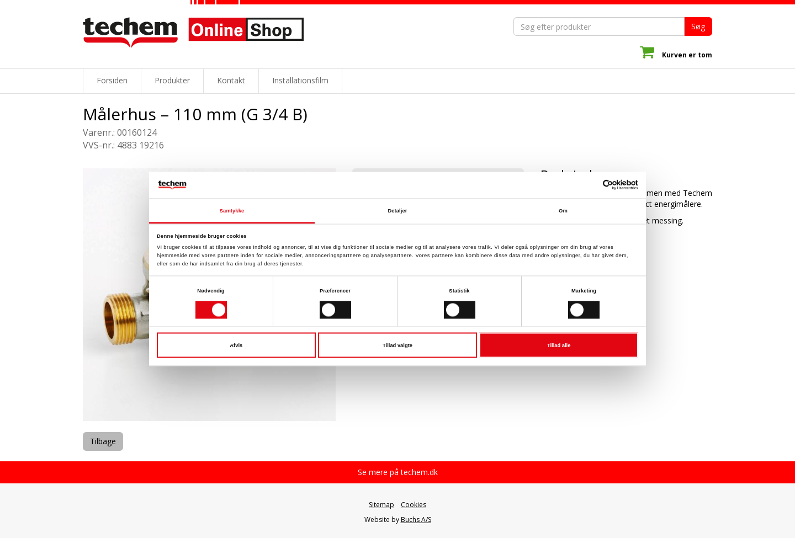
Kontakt (231, 80)
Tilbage (103, 441)
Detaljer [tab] (397, 210)
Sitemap (381, 504)
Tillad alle (558, 345)
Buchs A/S (416, 519)
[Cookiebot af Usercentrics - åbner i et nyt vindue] (590, 185)
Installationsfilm (300, 80)
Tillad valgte (397, 345)
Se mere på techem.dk (398, 472)
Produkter (172, 80)
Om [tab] (563, 210)
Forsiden (112, 80)
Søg (698, 26)
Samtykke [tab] (232, 210)
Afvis (236, 345)
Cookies (413, 504)
